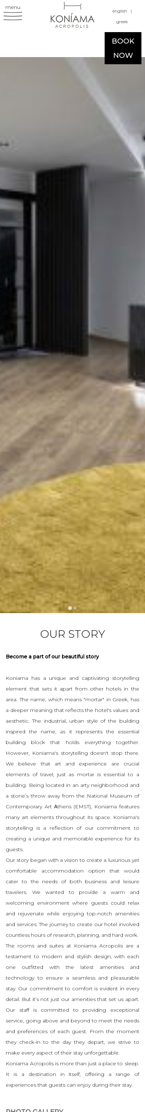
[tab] (70, 608)
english (119, 11)
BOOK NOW (123, 48)
